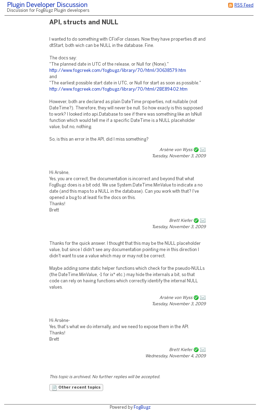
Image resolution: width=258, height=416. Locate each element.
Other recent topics (76, 388)
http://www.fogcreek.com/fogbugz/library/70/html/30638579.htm (117, 71)
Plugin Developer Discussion (47, 5)
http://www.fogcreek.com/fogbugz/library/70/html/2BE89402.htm (118, 89)
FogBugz (142, 407)
